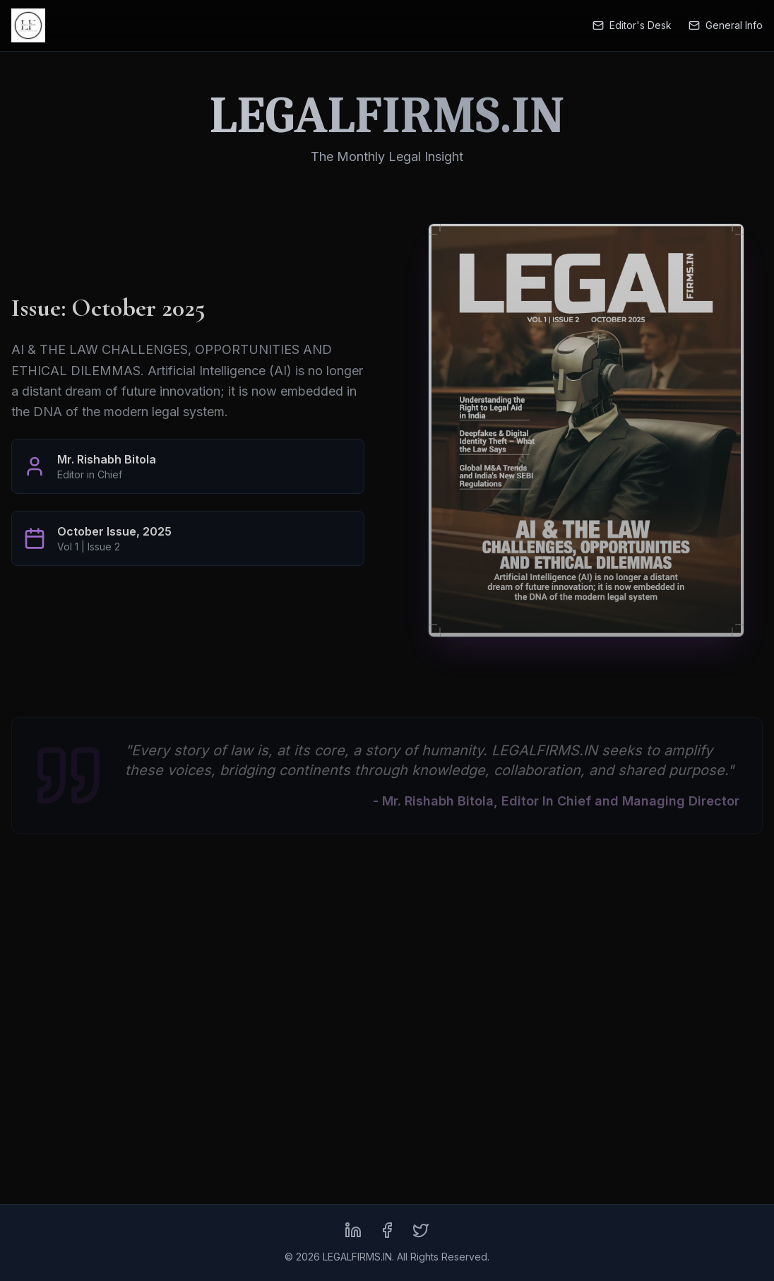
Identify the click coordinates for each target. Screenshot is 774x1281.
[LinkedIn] (353, 1230)
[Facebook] (387, 1230)
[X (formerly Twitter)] (420, 1230)
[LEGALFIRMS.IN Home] (28, 25)
